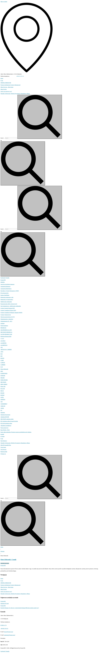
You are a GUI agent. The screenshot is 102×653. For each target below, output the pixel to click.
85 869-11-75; (13, 76)
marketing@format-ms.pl (9, 635)
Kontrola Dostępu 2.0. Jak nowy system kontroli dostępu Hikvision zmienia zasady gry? (20, 607)
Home (2, 547)
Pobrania (2, 551)
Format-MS (3, 601)
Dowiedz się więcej (5, 563)
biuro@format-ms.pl (8, 631)
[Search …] (11, 138)
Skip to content (4, 1)
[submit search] (39, 117)
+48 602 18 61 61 (20, 76)
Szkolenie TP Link (5, 603)
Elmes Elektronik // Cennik (8, 559)
